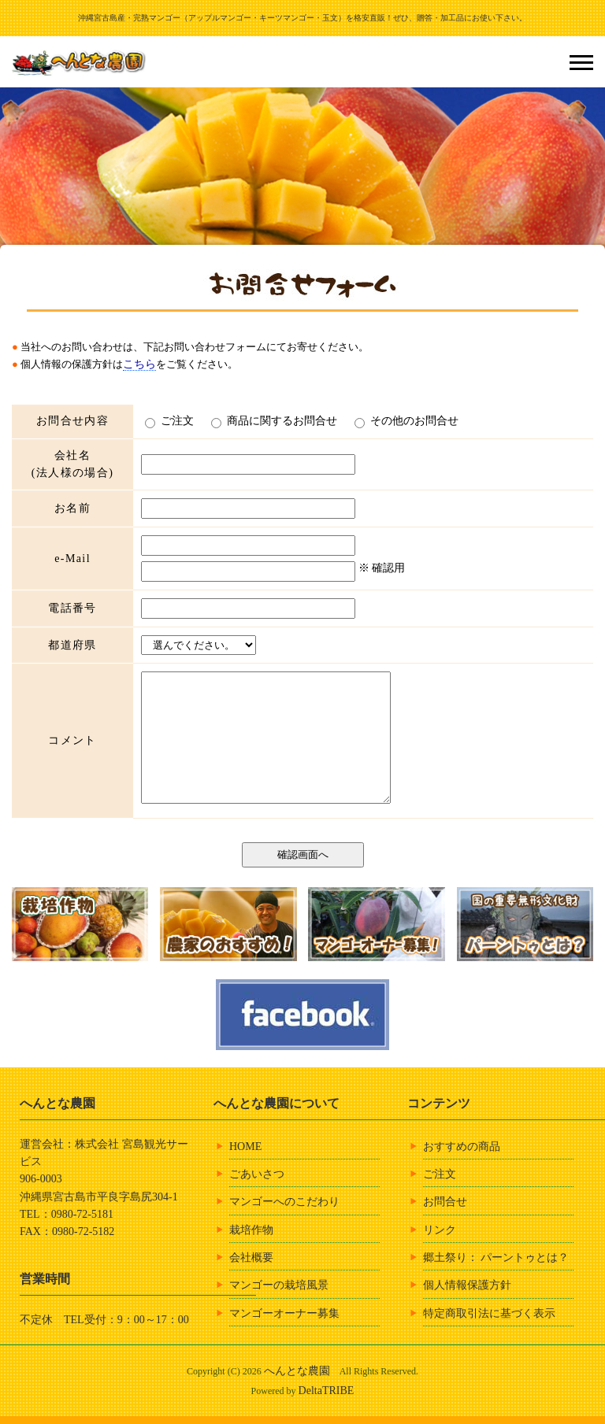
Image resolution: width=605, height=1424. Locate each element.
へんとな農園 (297, 1371)
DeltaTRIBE (326, 1390)
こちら (139, 364)
